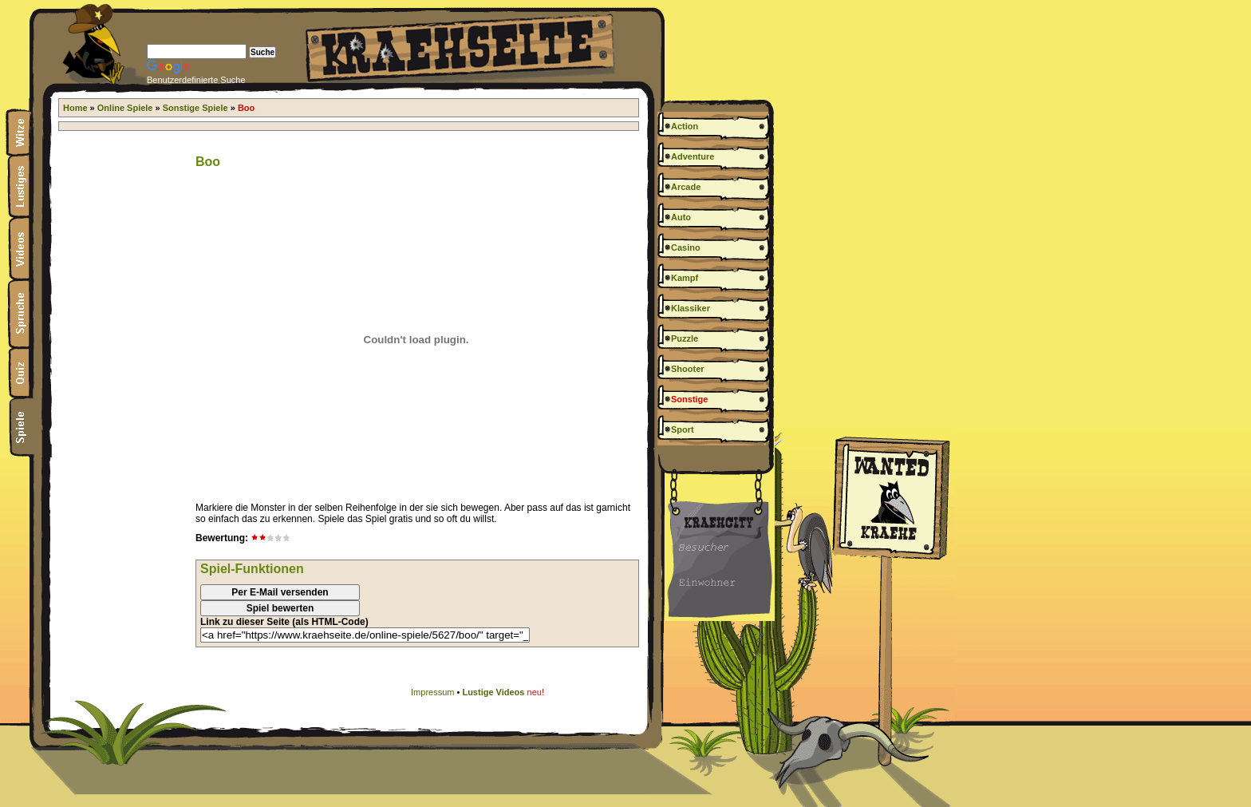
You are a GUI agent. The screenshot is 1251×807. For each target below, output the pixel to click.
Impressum (432, 692)
